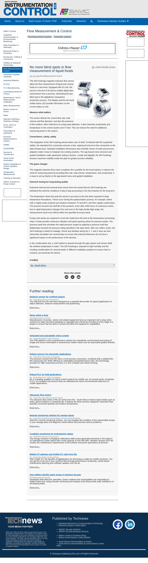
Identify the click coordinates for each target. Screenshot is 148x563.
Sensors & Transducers (8, 153)
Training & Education (12, 178)
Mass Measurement (11, 106)
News (5, 115)
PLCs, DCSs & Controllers (9, 126)
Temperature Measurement (9, 173)
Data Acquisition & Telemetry (11, 46)
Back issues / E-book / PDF (43, 21)
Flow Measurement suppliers (40, 37)
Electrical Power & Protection (11, 52)
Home (7, 21)
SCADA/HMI (8, 148)
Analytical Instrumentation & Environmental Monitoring (10, 38)
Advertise (81, 21)
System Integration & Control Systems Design (12, 166)
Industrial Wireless (11, 80)
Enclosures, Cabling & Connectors (12, 58)
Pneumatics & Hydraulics (9, 132)
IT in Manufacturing (11, 88)
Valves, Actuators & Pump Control (11, 183)
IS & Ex (6, 84)
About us (19, 21)
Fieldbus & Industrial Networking (11, 64)
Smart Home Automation (8, 159)
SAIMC (6, 145)
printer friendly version (103, 67)
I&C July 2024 (34, 76)
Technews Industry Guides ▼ (113, 21)
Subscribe (67, 21)
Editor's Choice (9, 31)
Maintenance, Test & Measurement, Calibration (11, 99)
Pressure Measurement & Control (10, 139)
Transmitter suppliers (62, 37)
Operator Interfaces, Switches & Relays (11, 120)
